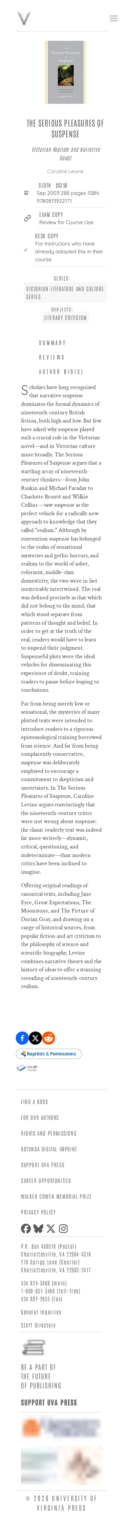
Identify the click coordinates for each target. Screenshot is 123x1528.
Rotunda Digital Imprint (49, 1149)
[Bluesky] (39, 1229)
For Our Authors (40, 1117)
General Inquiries (41, 1311)
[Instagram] (64, 1229)
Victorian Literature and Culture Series (65, 292)
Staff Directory (38, 1325)
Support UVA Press (42, 1164)
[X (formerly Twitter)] (52, 1229)
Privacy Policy (38, 1212)
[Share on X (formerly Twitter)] (35, 1038)
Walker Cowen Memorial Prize (56, 1196)
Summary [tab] (53, 342)
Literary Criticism (65, 317)
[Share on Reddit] (48, 1038)
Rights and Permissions (48, 1133)
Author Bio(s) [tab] (61, 371)
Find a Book (35, 1101)
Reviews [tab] (52, 357)
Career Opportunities (46, 1180)
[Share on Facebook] (22, 1038)
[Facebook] (27, 1229)
